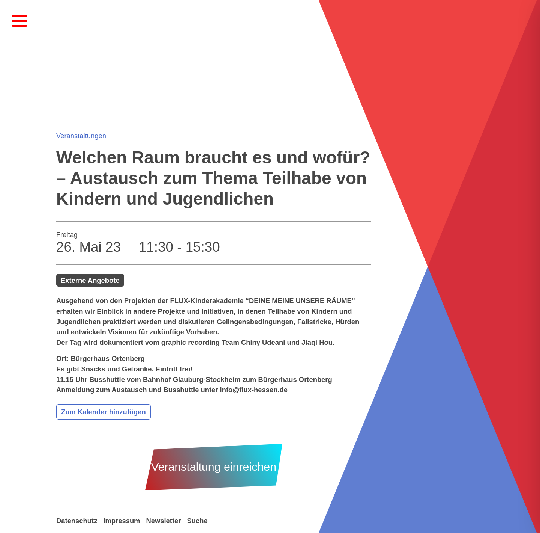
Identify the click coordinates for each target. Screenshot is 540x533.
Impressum (121, 521)
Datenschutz (76, 521)
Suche (197, 521)
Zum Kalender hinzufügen (103, 412)
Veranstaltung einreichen (213, 467)
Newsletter (163, 521)
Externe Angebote (90, 280)
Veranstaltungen (81, 136)
